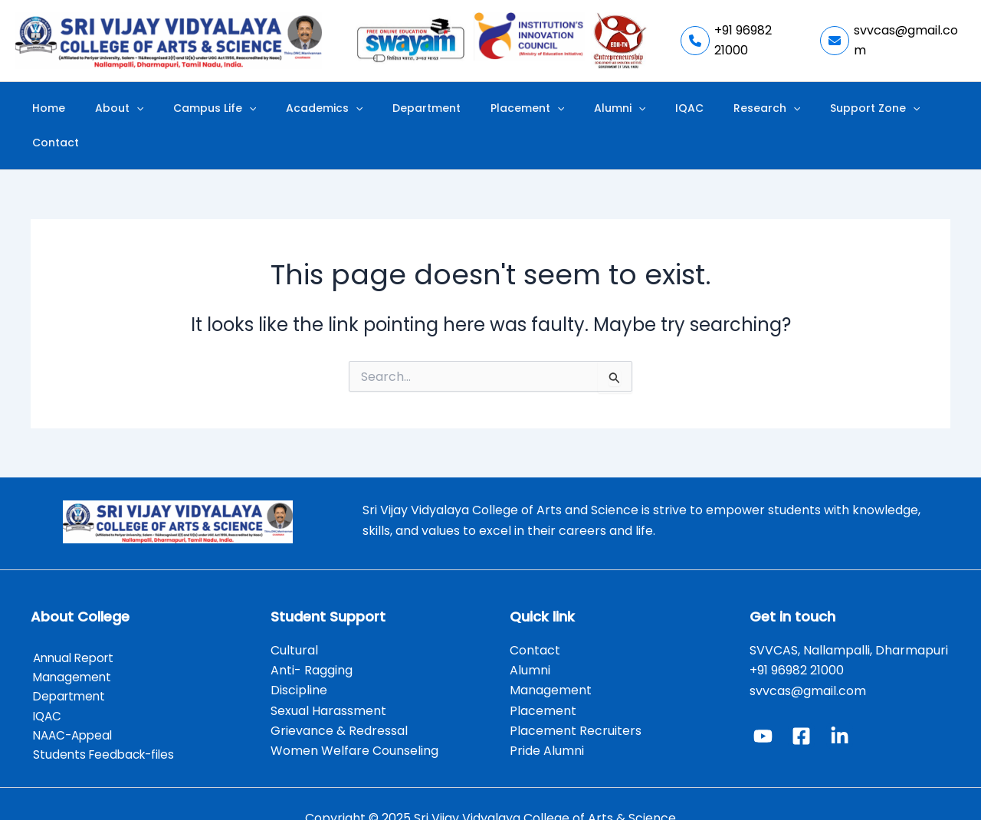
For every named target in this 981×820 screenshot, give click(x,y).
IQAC (641, 108)
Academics (326, 108)
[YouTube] (763, 701)
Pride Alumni (547, 717)
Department (416, 108)
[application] (165, 108)
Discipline (299, 656)
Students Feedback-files (105, 724)
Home (90, 108)
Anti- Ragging (312, 636)
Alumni (583, 108)
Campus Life (230, 108)
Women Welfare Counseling (354, 717)
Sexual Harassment (328, 676)
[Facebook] (801, 701)
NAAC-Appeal (73, 704)
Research (705, 108)
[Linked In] (839, 701)
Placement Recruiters (575, 697)
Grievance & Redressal (339, 697)
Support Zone (800, 108)
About (147, 108)
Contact (885, 108)
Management (72, 643)
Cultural (296, 616)
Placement (504, 108)
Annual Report (74, 623)
